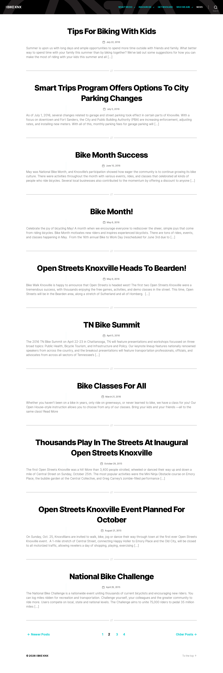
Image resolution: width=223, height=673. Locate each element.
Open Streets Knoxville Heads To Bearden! (111, 272)
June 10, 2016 (113, 165)
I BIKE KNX (14, 7)
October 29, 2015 (113, 473)
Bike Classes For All (111, 395)
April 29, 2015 (113, 597)
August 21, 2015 (113, 540)
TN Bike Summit (111, 334)
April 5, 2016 (113, 345)
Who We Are (183, 7)
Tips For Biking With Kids (111, 30)
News (199, 7)
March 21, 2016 (113, 406)
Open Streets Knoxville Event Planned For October (111, 523)
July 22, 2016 (113, 42)
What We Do (125, 7)
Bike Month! (111, 210)
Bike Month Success (111, 154)
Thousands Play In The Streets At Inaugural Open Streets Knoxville (111, 457)
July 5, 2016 (113, 109)
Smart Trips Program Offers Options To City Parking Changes (111, 92)
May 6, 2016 (113, 222)
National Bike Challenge (111, 585)
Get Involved (165, 7)
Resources (145, 7)
